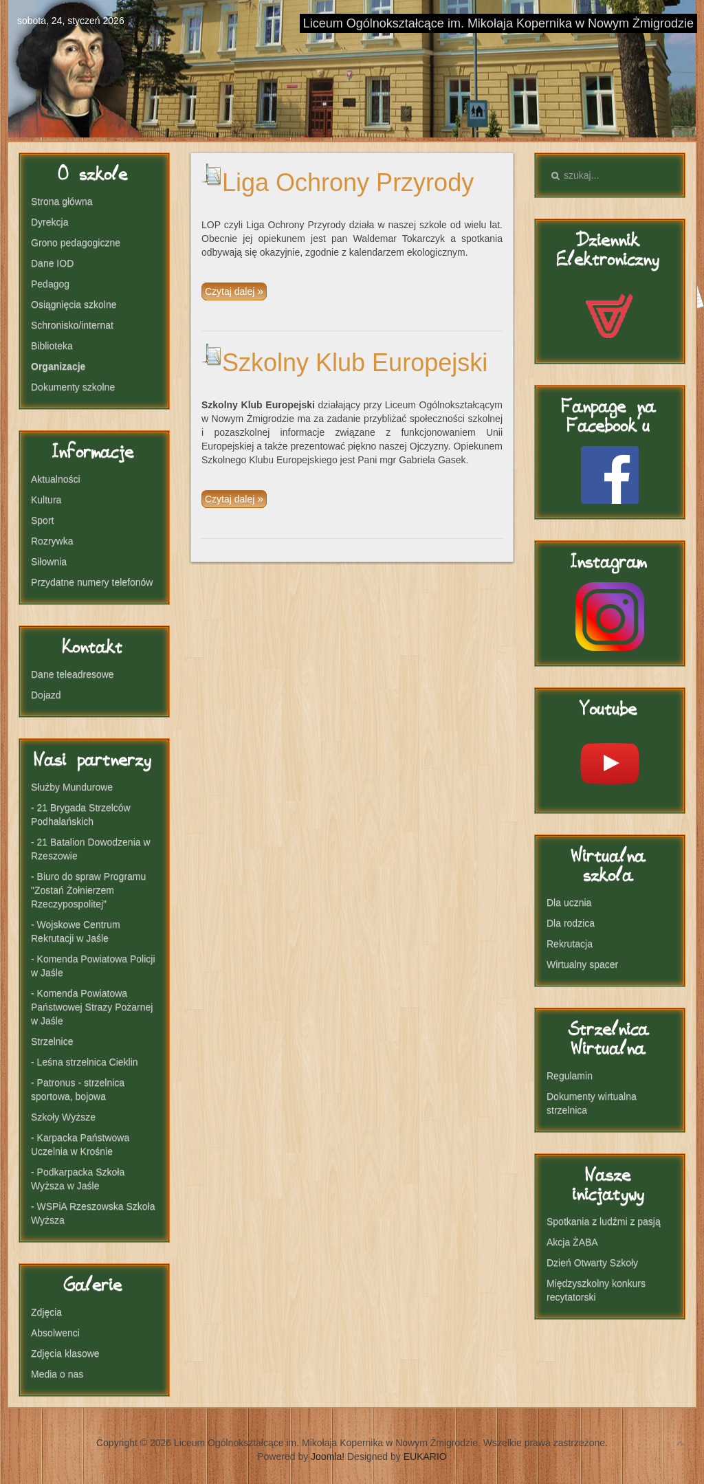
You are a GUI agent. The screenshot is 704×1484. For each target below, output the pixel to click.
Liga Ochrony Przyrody (348, 182)
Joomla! (327, 1456)
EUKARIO (425, 1456)
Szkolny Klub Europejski (354, 362)
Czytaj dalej (231, 291)
